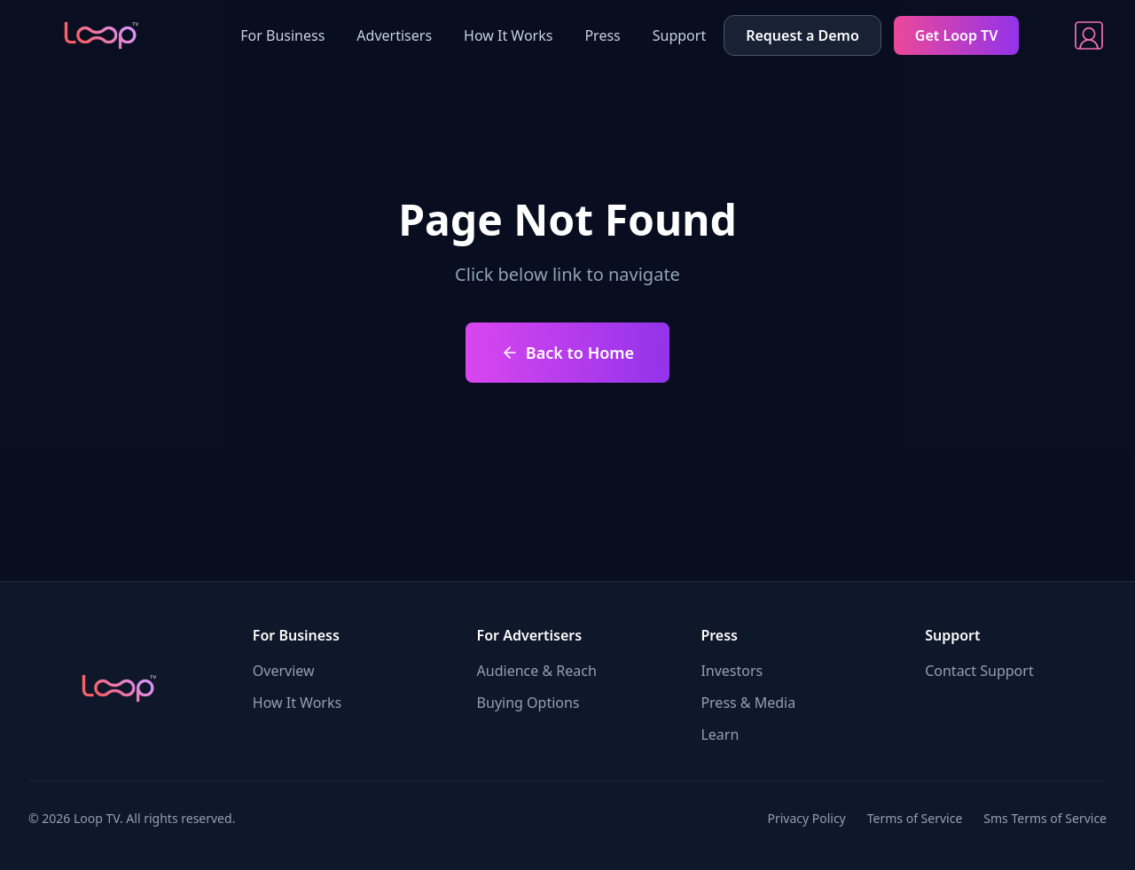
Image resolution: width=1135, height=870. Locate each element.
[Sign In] (1089, 35)
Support (679, 35)
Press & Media (748, 702)
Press (602, 35)
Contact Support (979, 670)
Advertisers (394, 35)
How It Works (508, 35)
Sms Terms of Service (1045, 818)
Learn (720, 734)
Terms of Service (915, 818)
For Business (282, 35)
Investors (732, 670)
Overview (284, 670)
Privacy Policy (806, 818)
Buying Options (528, 702)
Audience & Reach (537, 670)
